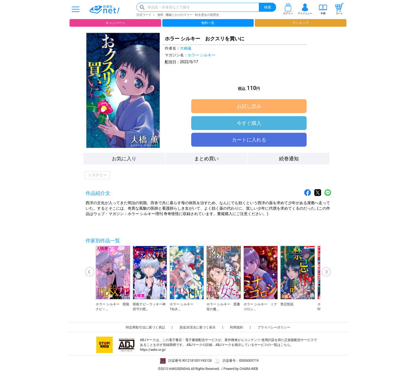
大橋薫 (185, 48)
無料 (160, 15)
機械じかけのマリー (179, 15)
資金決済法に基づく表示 (197, 327)
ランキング (300, 23)
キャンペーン (115, 23)
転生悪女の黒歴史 (207, 15)
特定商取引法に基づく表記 (145, 327)
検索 (267, 7)
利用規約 (236, 327)
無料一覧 (207, 23)
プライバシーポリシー (274, 327)
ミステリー (97, 175)
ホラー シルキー (201, 55)
